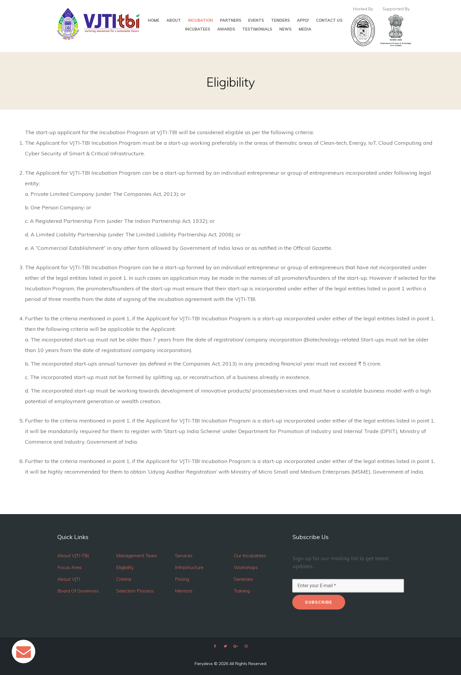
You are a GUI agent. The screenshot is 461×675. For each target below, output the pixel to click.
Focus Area (69, 567)
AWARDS (226, 29)
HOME (153, 20)
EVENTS (256, 20)
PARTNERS (230, 20)
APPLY (303, 20)
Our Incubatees (250, 555)
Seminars (243, 579)
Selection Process (135, 591)
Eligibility (125, 567)
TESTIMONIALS (257, 29)
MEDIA (305, 29)
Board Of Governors (78, 591)
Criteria (123, 579)
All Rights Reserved (247, 663)
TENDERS (280, 20)
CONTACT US (329, 20)
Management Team (136, 555)
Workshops (246, 567)
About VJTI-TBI (73, 555)
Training (242, 591)
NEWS (285, 29)
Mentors (184, 591)
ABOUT (173, 20)
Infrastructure (189, 567)
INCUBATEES (197, 29)
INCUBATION (200, 20)
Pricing (182, 579)
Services (184, 555)
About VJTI (68, 579)
